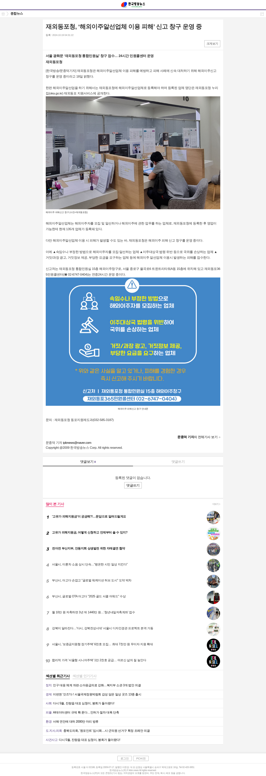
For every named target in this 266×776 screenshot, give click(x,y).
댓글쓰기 (178, 462)
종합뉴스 (16, 13)
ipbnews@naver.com (77, 443)
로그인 (124, 758)
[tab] (57, 676)
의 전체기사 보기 (197, 437)
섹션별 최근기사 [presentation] (58, 676)
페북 (49, 43)
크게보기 (212, 43)
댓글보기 (88, 462)
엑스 (56, 43)
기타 (71, 43)
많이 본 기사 (55, 504)
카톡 (64, 43)
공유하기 (262, 14)
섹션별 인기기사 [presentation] (84, 676)
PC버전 (141, 758)
